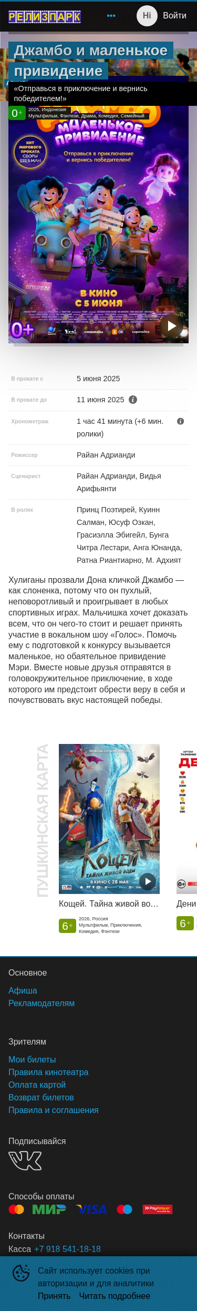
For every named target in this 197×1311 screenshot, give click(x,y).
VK (25, 1160)
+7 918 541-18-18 (67, 1249)
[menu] (105, 15)
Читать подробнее (115, 1296)
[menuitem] (111, 15)
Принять (54, 1296)
